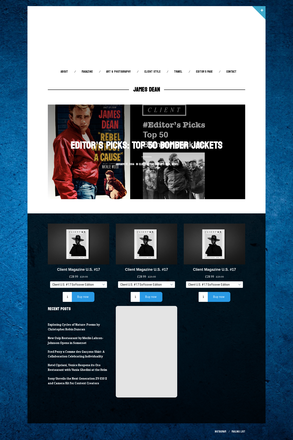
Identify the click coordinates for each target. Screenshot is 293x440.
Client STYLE (152, 71)
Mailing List (238, 431)
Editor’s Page (204, 71)
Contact (231, 71)
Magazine (87, 71)
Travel (178, 71)
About (64, 71)
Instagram (220, 431)
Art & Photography (118, 71)
